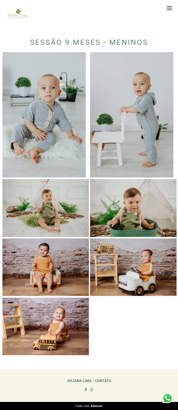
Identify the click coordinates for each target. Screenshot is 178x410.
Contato (103, 381)
